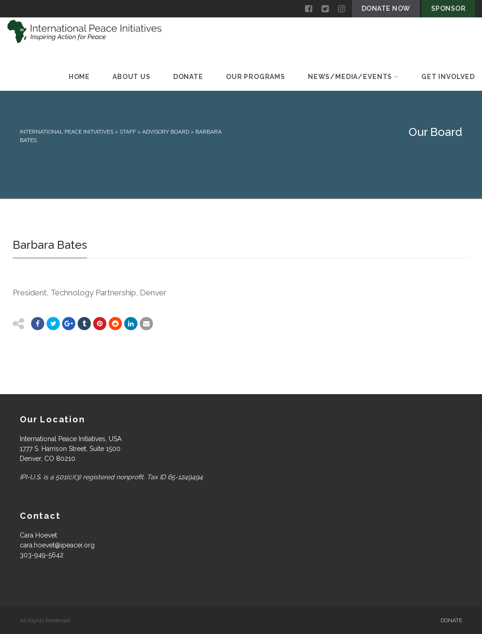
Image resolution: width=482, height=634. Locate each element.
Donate (188, 76)
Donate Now (386, 8)
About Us (131, 76)
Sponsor (448, 8)
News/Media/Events (353, 76)
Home (79, 76)
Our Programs (255, 76)
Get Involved (448, 76)
